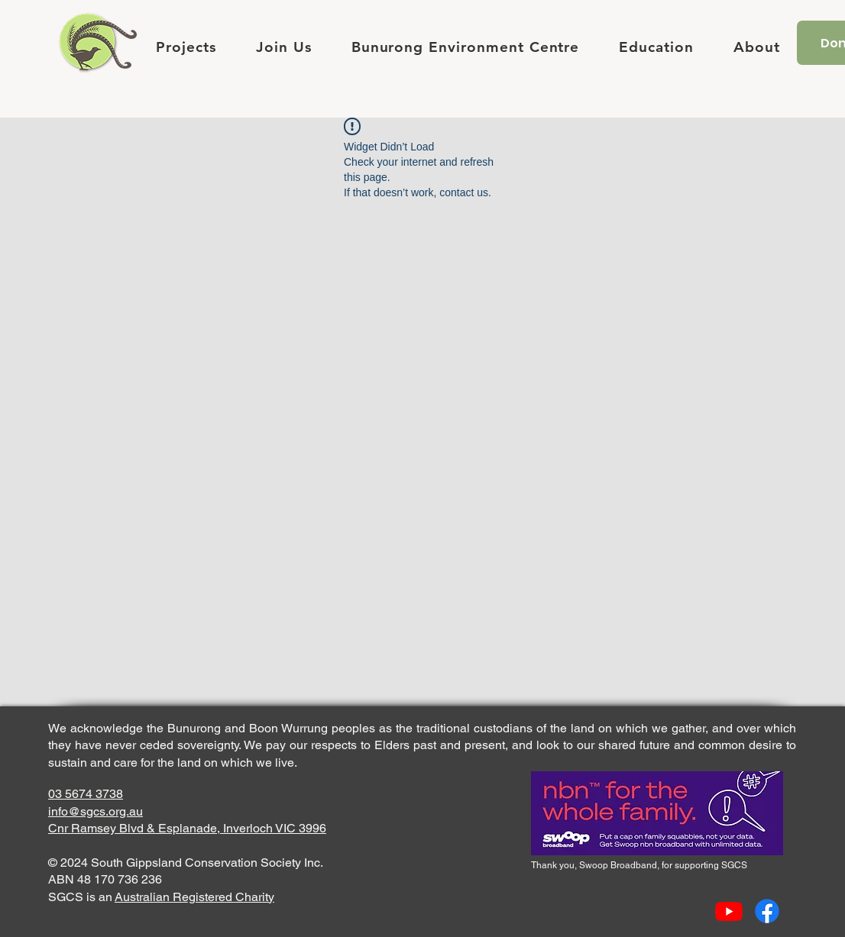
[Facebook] (767, 911)
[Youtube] (729, 911)
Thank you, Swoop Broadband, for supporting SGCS (639, 865)
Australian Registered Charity (194, 897)
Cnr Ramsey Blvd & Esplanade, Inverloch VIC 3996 (187, 828)
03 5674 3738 (85, 794)
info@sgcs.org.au (95, 811)
